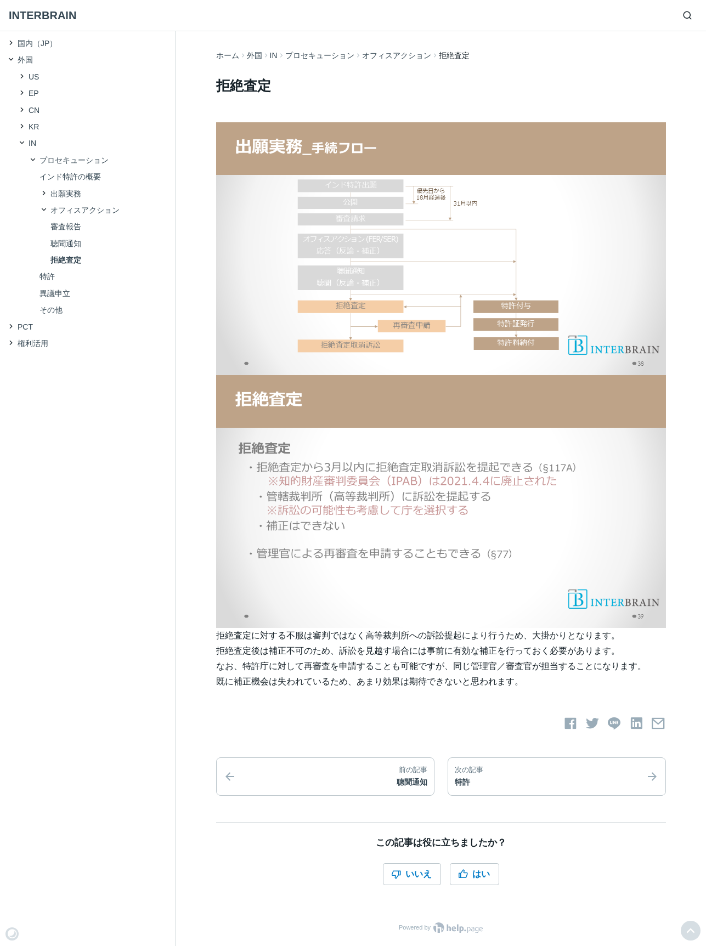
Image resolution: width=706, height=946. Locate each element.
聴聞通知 (65, 243)
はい (474, 874)
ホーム (227, 55)
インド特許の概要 (70, 176)
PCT (25, 326)
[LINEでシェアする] (614, 723)
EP (34, 93)
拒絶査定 (65, 260)
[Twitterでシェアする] (592, 723)
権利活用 (33, 343)
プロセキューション (319, 55)
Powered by (441, 927)
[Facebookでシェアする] (570, 723)
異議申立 (54, 293)
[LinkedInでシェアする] (636, 723)
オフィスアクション (396, 55)
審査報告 (65, 226)
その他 (51, 309)
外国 (254, 55)
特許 (47, 276)
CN (34, 110)
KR (34, 126)
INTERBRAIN (42, 15)
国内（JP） (37, 43)
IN (274, 55)
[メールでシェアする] (658, 723)
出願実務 (65, 193)
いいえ (411, 874)
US (34, 76)
